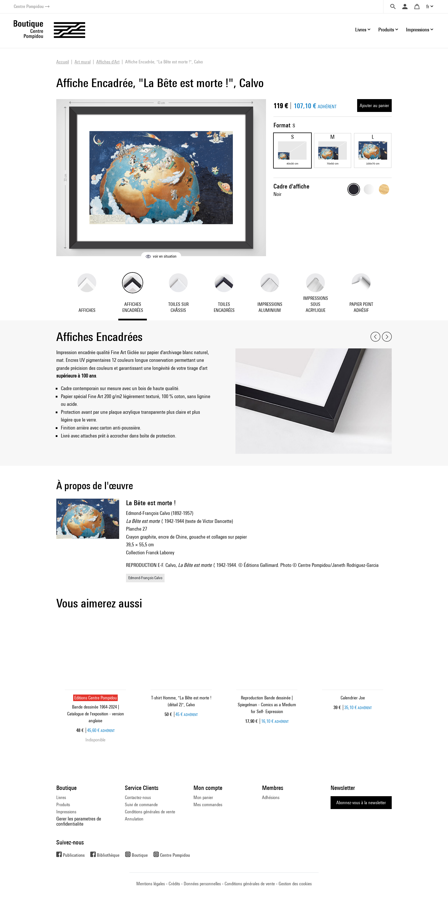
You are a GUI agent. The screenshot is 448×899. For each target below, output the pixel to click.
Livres (61, 797)
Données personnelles (202, 883)
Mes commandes (207, 804)
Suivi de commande (141, 804)
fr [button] (427, 6)
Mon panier (203, 797)
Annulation (134, 819)
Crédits (174, 883)
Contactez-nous (138, 797)
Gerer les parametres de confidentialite (78, 821)
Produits (63, 804)
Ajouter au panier (374, 105)
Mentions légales (150, 883)
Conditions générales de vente (150, 811)
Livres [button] (360, 30)
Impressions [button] (417, 30)
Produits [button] (386, 30)
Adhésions (270, 797)
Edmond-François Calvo (145, 577)
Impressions (66, 811)
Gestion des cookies (295, 883)
